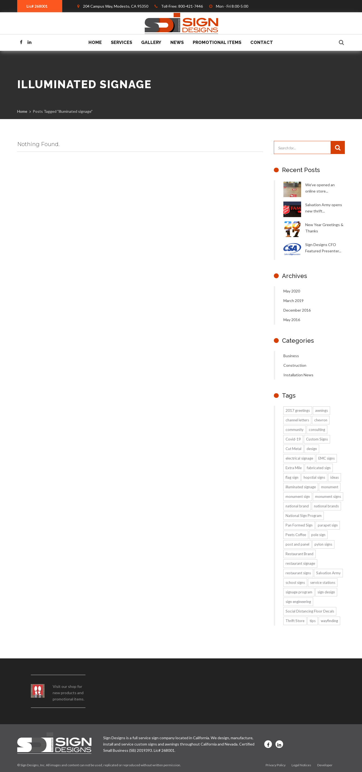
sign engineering (298, 601)
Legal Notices (301, 765)
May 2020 (291, 291)
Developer (325, 765)
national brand (297, 506)
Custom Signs (317, 439)
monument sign (298, 496)
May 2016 (291, 319)
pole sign (318, 535)
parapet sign (328, 525)
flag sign (292, 477)
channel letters (297, 420)
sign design (326, 592)
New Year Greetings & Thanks (324, 227)
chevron (320, 420)
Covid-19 (293, 439)
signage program (299, 592)
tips (313, 621)
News (177, 42)
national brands (326, 506)
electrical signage (299, 458)
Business (291, 355)
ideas (334, 477)
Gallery (151, 42)
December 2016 (297, 310)
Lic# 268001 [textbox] (37, 6)
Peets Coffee (296, 535)
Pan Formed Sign (299, 525)
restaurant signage (300, 563)
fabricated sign (319, 468)
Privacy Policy (276, 765)
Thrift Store (295, 621)
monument (329, 487)
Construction (294, 365)
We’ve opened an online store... (320, 187)
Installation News (298, 374)
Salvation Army (328, 573)
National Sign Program (304, 515)
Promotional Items (217, 42)
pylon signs (323, 544)
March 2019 (293, 300)
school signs (295, 582)
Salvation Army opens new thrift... (323, 207)
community (295, 429)
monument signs (328, 496)
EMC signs (326, 458)
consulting (317, 429)
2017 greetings (298, 410)
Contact (261, 42)
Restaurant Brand (299, 554)
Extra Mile (294, 468)
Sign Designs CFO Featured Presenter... (323, 247)
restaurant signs (298, 573)
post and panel (297, 544)
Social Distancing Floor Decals (310, 611)
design (312, 448)
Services (121, 42)
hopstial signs (314, 477)
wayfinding (329, 621)
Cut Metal (293, 448)
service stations (322, 582)
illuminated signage (301, 487)
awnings (321, 410)
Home (95, 42)
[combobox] (39, 6)
